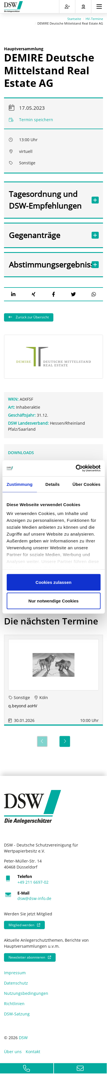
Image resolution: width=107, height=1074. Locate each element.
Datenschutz (16, 983)
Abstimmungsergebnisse (48, 264)
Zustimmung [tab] (20, 484)
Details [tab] (52, 484)
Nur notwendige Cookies (54, 600)
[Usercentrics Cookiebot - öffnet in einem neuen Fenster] (76, 468)
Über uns (13, 1051)
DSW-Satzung (17, 1014)
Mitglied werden (21, 925)
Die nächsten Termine (51, 621)
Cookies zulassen (54, 582)
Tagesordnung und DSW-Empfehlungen (48, 200)
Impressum (15, 972)
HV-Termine (94, 19)
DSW (23, 1037)
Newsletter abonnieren (27, 957)
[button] (13, 294)
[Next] (65, 741)
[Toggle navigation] (99, 6)
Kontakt (33, 1051)
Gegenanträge (48, 235)
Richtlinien (14, 1003)
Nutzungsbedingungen (26, 993)
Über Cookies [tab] (86, 484)
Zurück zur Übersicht (32, 317)
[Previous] (42, 741)
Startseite (74, 19)
